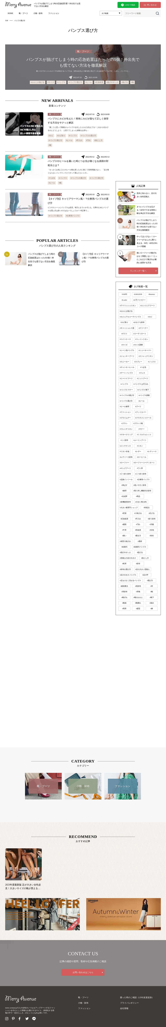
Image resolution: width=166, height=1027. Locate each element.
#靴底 (124, 603)
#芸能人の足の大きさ (128, 558)
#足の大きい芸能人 (142, 569)
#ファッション (125, 412)
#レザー (138, 451)
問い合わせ (150, 5)
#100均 (124, 294)
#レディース (152, 451)
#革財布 (124, 592)
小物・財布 (38, 13)
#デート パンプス (126, 373)
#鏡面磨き (124, 586)
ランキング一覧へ (138, 271)
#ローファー (124, 463)
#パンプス (61, 82)
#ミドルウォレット (144, 435)
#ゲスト (124, 334)
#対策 (124, 513)
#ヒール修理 (124, 406)
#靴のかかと (138, 597)
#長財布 (138, 586)
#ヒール (88, 82)
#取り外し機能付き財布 (142, 491)
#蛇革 (124, 564)
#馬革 (124, 609)
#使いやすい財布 (139, 485)
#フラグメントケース (143, 418)
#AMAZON (138, 294)
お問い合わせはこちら (83, 972)
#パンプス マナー (126, 390)
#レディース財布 (126, 457)
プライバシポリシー (129, 1003)
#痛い (124, 536)
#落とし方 (98, 140)
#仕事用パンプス (73, 216)
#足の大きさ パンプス (128, 575)
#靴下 (152, 597)
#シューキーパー (145, 350)
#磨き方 (138, 536)
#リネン (140, 446)
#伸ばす (124, 485)
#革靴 (138, 592)
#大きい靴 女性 (141, 502)
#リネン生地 (124, 451)
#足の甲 (145, 575)
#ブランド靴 (138, 423)
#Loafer (124, 300)
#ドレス (142, 373)
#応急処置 (99, 82)
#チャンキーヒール (127, 367)
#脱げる (125, 82)
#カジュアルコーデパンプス (130, 317)
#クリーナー (143, 328)
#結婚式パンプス (139, 547)
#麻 (151, 609)
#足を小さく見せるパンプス (130, 580)
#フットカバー (140, 412)
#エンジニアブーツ (147, 306)
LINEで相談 (128, 5)
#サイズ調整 (138, 345)
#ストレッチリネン (146, 356)
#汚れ (88, 140)
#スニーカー (124, 362)
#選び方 (150, 580)
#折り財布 (151, 519)
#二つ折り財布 (140, 474)
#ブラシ (124, 423)
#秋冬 (152, 536)
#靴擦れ (138, 603)
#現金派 (138, 530)
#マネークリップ (126, 435)
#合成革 (124, 496)
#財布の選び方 (125, 569)
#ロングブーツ (125, 468)
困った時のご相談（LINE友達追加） (137, 997)
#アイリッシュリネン (128, 306)
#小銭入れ (138, 513)
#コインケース (125, 339)
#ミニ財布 (124, 440)
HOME (10, 13)
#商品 (138, 496)
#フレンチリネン (126, 429)
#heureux (151, 294)
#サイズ (51, 82)
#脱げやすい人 (112, 82)
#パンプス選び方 (75, 82)
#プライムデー (125, 418)
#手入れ (79, 140)
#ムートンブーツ (139, 440)
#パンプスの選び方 (88, 136)
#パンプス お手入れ (140, 384)
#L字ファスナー (139, 300)
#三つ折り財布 (125, 474)
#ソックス (152, 362)
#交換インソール (126, 479)
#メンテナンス (125, 446)
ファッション (53, 13)
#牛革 (124, 530)
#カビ (51, 136)
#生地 (152, 530)
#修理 (124, 491)
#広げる (152, 513)
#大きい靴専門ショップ (129, 508)
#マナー (142, 429)
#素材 (140, 541)
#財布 (138, 564)
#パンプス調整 (144, 395)
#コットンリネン (141, 339)
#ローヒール (141, 457)
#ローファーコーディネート (144, 463)
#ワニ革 (140, 468)
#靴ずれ (124, 597)
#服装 (124, 524)
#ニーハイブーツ (126, 378)
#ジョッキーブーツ (127, 356)
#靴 (132, 82)
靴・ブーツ (23, 13)
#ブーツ (138, 406)
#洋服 (152, 524)
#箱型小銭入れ (125, 541)
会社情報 (124, 1008)
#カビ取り (61, 136)
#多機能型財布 (125, 502)
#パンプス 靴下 (143, 390)
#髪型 (138, 609)
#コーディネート (139, 334)
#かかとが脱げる (37, 82)
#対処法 (147, 508)
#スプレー (138, 362)
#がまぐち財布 (138, 322)
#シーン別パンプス (127, 350)
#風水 (152, 603)
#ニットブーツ (142, 378)
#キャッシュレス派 (127, 328)
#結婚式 (124, 547)
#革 (151, 586)
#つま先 (52, 178)
